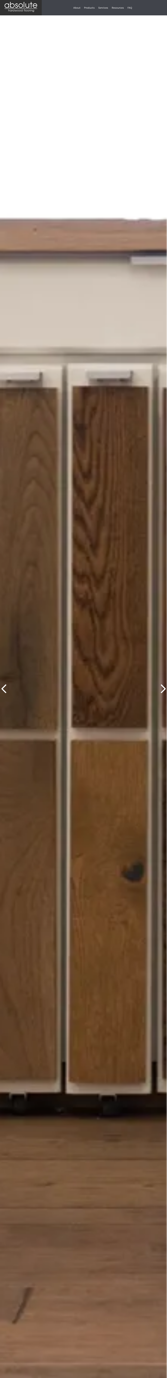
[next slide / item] (163, 689)
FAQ (129, 7)
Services (103, 7)
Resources (118, 7)
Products (89, 7)
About (76, 7)
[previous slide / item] (4, 689)
